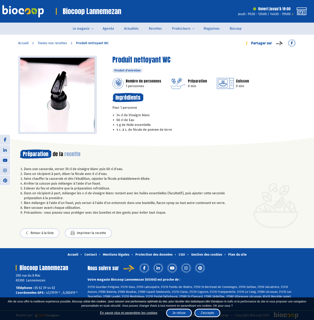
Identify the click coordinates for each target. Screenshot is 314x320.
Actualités (131, 28)
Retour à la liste (40, 233)
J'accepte (207, 313)
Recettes (155, 28)
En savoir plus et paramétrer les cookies (128, 313)
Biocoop (236, 28)
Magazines (212, 28)
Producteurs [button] (181, 28)
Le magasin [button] (81, 28)
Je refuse (179, 313)
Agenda (108, 28)
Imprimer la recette (88, 233)
